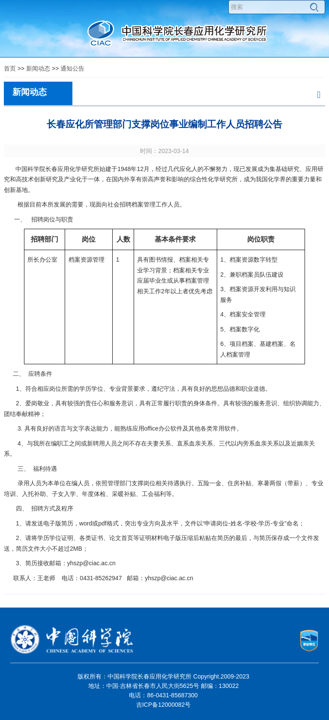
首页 (10, 68)
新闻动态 (38, 68)
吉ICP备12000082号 (163, 704)
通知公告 (72, 68)
